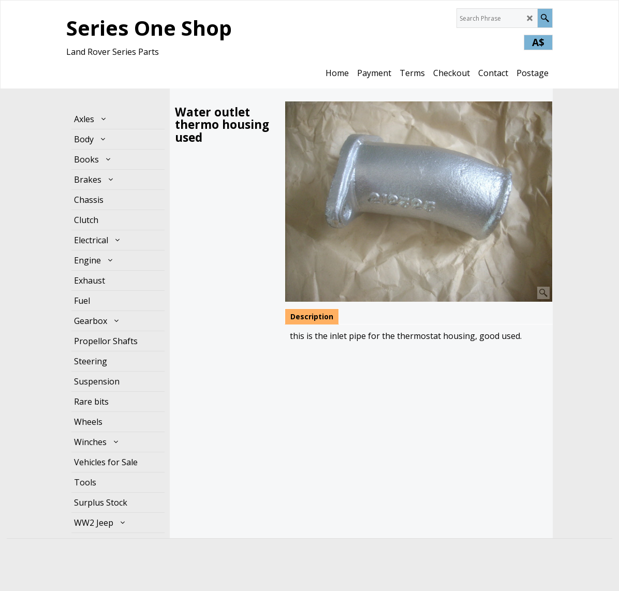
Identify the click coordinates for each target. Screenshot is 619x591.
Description (311, 316)
